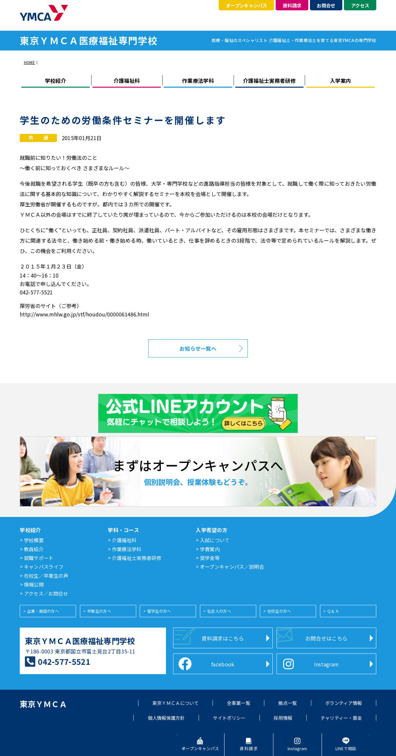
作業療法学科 (198, 80)
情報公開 (34, 585)
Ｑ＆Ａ (333, 611)
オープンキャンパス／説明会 (232, 567)
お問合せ (326, 5)
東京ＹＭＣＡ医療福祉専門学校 (80, 640)
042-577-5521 (64, 661)
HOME (29, 62)
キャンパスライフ (44, 567)
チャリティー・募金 (341, 717)
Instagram (326, 664)
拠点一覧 (287, 702)
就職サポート (39, 558)
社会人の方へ (219, 611)
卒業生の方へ (99, 611)
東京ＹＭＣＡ (43, 703)
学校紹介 (55, 80)
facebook (223, 664)
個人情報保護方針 (166, 717)
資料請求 (292, 5)
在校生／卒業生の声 (46, 576)
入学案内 (340, 80)
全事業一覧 (238, 702)
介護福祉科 (127, 80)
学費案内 (210, 550)
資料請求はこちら (223, 638)
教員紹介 (34, 550)
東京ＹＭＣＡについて (175, 702)
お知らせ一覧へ (198, 348)
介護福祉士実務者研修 (269, 80)
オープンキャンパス (246, 5)
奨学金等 (210, 558)
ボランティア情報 (343, 702)
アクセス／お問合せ (46, 594)
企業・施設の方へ (43, 611)
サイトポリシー (229, 717)
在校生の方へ (279, 611)
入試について (215, 540)
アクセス (360, 5)
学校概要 (34, 540)
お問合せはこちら (326, 638)
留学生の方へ (159, 611)
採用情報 (283, 717)
